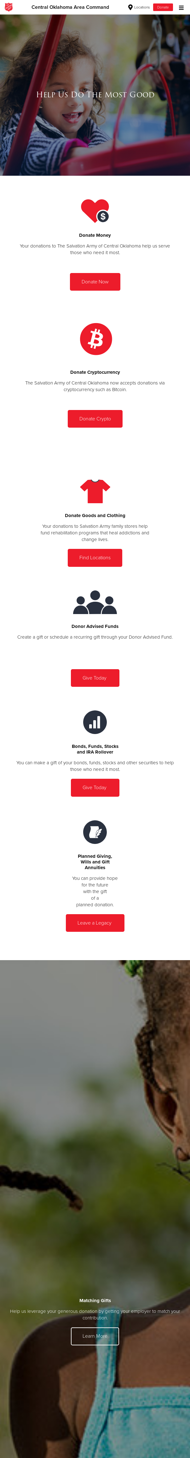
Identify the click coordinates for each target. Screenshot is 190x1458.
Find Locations (95, 558)
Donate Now (95, 282)
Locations (139, 7)
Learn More (95, 1336)
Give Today (95, 678)
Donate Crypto (95, 419)
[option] (95, 95)
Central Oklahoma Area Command (70, 7)
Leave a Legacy (95, 923)
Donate (163, 7)
